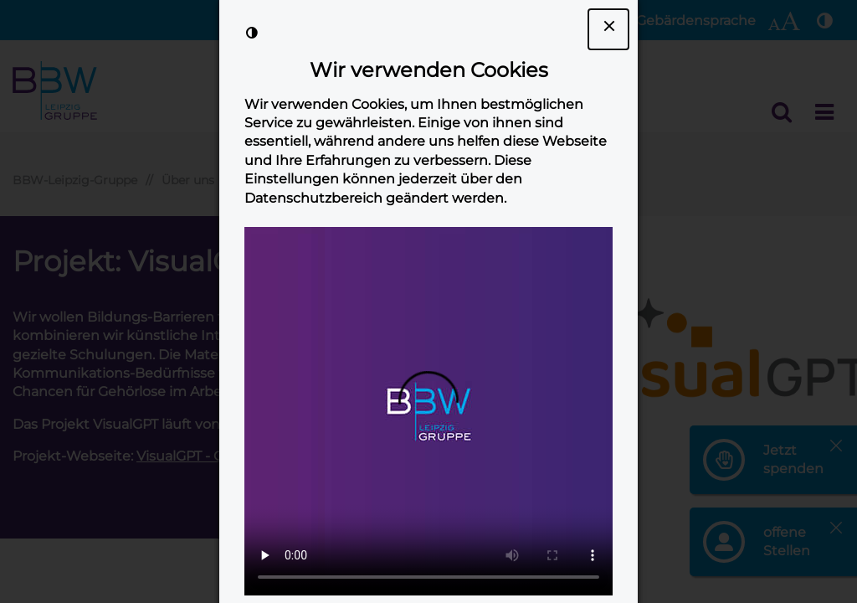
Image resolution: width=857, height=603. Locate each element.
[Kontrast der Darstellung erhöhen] (252, 33)
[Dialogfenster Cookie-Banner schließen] (608, 29)
